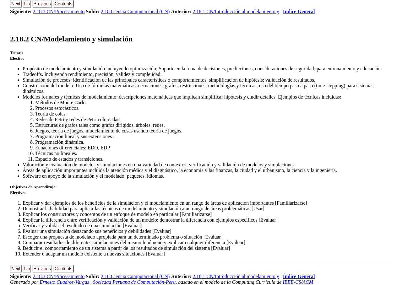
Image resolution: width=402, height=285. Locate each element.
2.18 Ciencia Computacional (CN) (135, 11)
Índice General (299, 11)
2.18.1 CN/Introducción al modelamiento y (236, 11)
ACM (307, 282)
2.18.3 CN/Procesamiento (58, 11)
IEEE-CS (292, 282)
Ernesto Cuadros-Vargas (64, 282)
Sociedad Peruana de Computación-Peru (134, 282)
